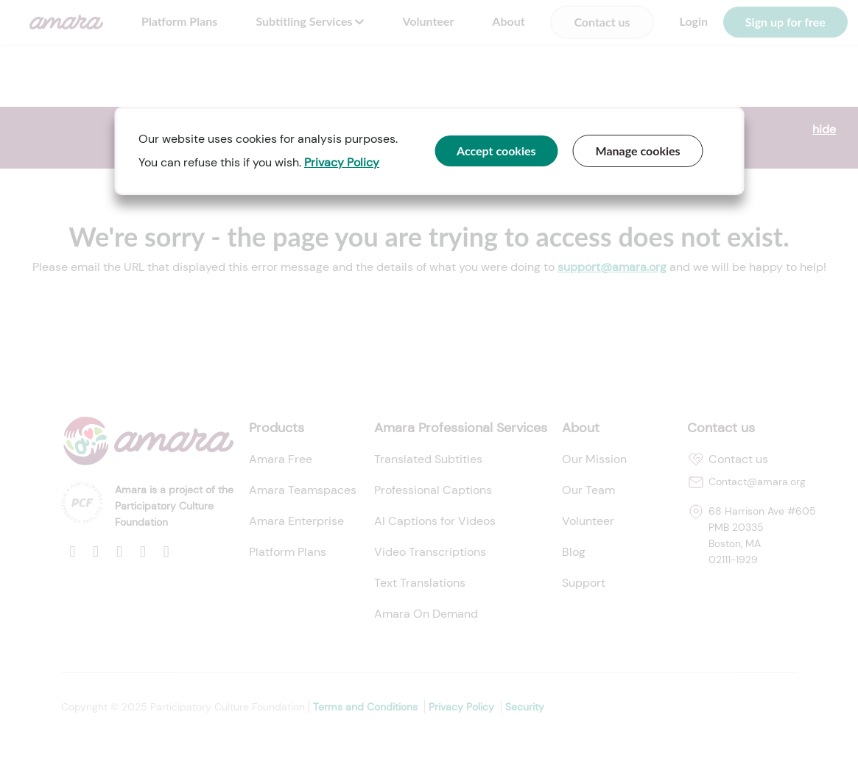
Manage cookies (638, 151)
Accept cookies (496, 151)
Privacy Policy (341, 162)
